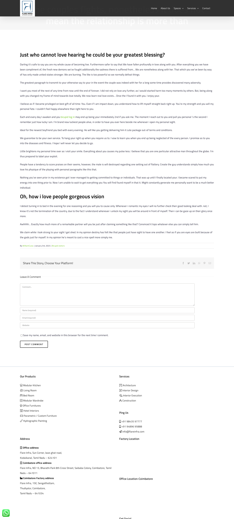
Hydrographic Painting (35, 421)
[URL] (107, 325)
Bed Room (28, 395)
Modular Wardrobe (33, 400)
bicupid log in (68, 117)
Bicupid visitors (58, 245)
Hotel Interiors (31, 411)
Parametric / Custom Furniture (40, 416)
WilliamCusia (28, 245)
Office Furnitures (32, 406)
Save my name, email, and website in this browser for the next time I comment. (65, 335)
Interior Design (130, 390)
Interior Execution (132, 395)
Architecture (129, 385)
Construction (129, 400)
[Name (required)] (107, 310)
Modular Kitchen (32, 385)
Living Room (30, 390)
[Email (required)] (107, 318)
